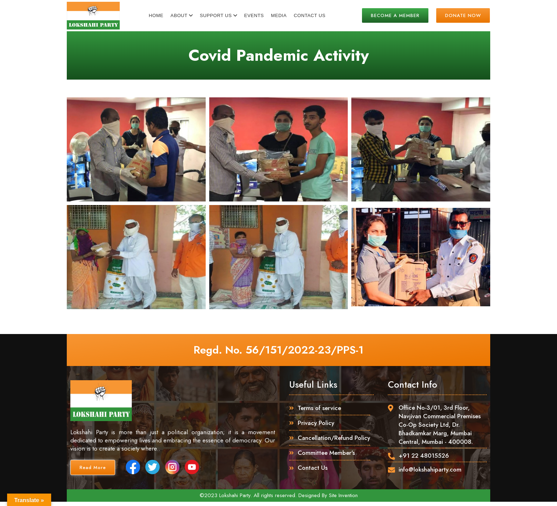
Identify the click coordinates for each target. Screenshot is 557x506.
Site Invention (343, 500)
